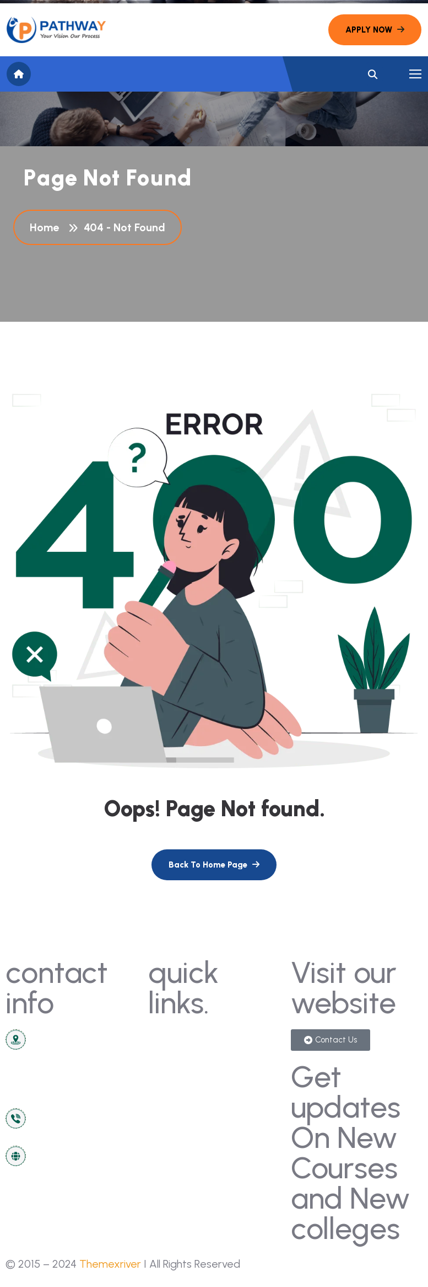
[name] (56, 30)
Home (47, 227)
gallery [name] (235, 1039)
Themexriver (110, 1263)
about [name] (167, 1097)
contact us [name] (178, 1039)
